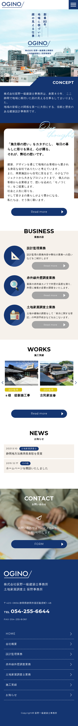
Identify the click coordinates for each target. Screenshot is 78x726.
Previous (3, 382)
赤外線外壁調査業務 (18, 664)
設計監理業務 (14, 654)
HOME (10, 633)
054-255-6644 (30, 611)
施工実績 (11, 684)
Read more (47, 211)
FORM (48, 544)
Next (75, 382)
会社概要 (11, 644)
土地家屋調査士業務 (18, 674)
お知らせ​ (11, 695)
